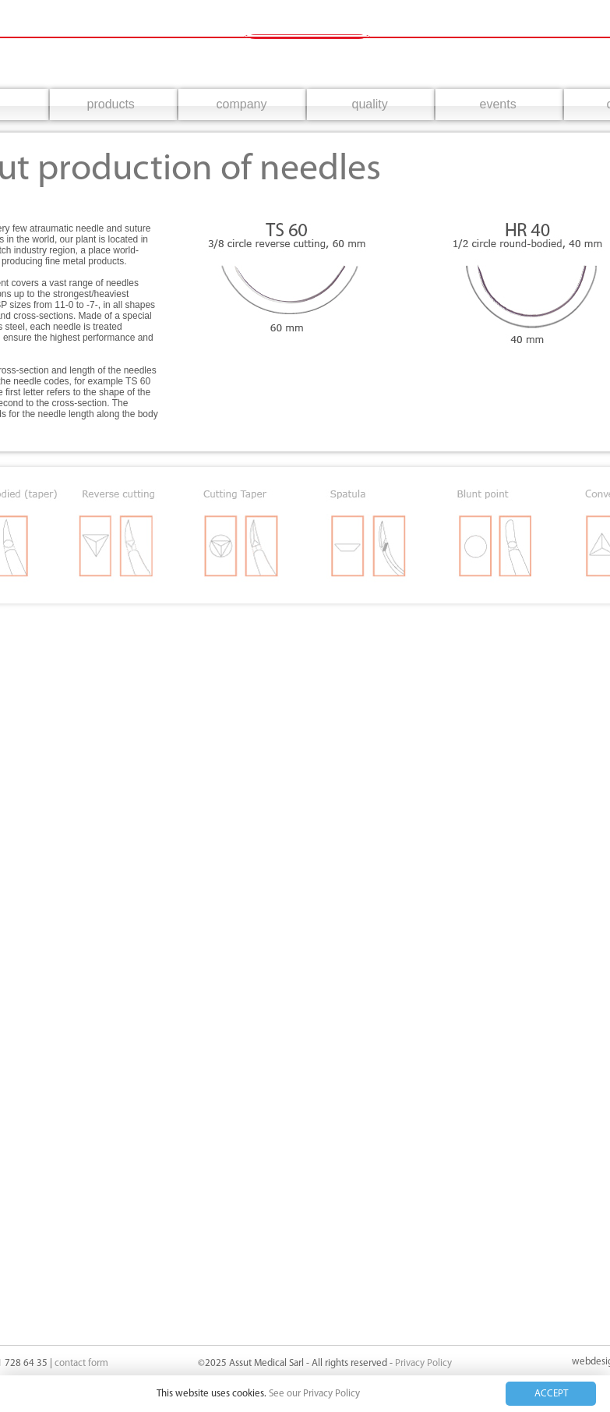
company (242, 104)
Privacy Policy (423, 1363)
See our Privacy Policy (314, 1394)
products (111, 104)
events (498, 104)
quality (370, 104)
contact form (81, 1363)
